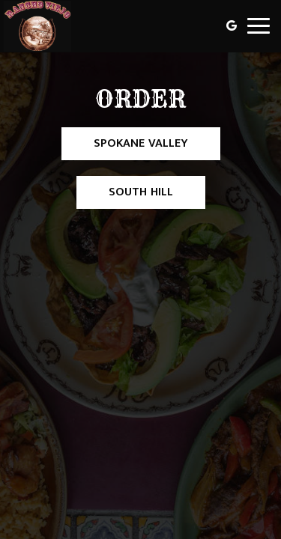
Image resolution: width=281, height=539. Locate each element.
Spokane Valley (124, 146)
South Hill (124, 195)
